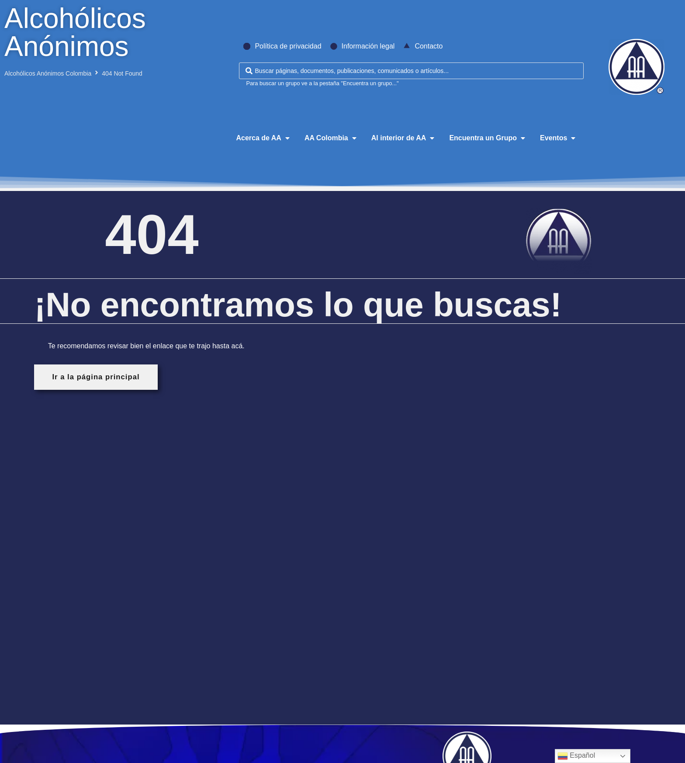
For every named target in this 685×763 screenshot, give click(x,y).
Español (576, 756)
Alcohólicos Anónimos (75, 32)
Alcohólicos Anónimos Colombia (47, 73)
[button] (263, 138)
